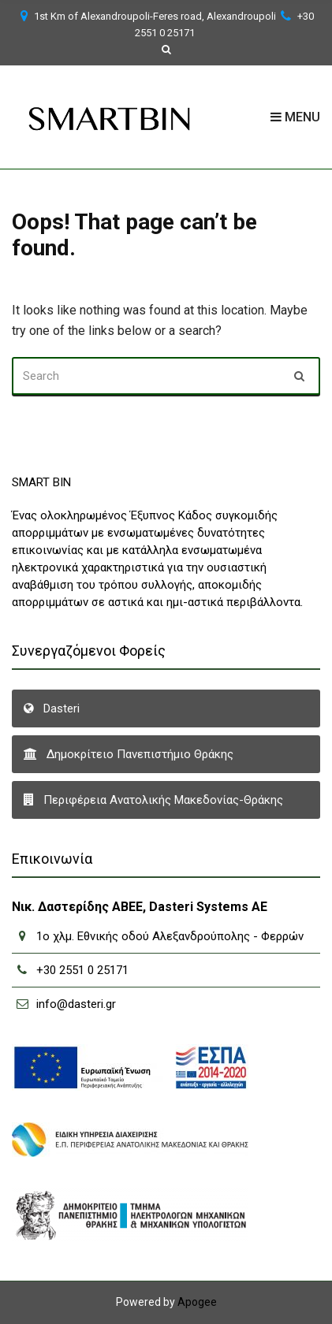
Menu (295, 117)
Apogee (197, 1302)
